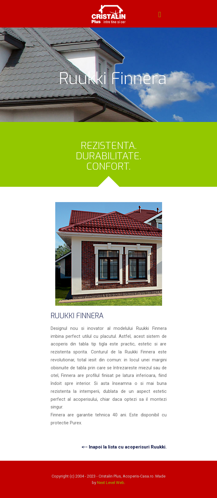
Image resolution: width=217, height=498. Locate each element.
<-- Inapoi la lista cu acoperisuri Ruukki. (124, 447)
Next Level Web (110, 482)
